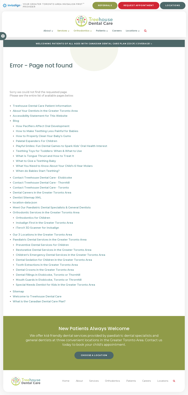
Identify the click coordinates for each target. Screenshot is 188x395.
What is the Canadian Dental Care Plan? (39, 295)
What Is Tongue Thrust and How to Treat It (44, 154)
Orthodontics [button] (81, 33)
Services (94, 374)
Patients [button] (101, 33)
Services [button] (62, 33)
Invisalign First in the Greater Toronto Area (44, 218)
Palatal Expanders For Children (36, 139)
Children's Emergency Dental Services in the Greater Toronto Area (60, 250)
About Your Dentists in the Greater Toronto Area (45, 110)
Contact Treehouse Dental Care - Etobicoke (42, 175)
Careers (117, 33)
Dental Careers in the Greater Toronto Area (42, 189)
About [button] (47, 33)
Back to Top (60, 390)
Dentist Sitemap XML (27, 194)
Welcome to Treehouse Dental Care (37, 290)
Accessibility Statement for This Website (40, 115)
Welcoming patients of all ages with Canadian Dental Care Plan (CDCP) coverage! (93, 43)
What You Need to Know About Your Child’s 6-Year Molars (54, 163)
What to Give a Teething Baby (35, 159)
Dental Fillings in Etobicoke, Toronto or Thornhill (48, 269)
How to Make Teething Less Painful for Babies (46, 130)
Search (38, 390)
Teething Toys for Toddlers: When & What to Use (48, 149)
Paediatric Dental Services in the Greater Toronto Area (49, 235)
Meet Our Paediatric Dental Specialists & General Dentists (51, 204)
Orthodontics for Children (33, 214)
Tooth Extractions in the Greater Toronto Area (46, 259)
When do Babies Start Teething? (37, 168)
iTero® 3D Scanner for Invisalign (37, 223)
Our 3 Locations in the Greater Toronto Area (42, 230)
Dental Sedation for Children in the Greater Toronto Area (54, 254)
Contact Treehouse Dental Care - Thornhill (41, 180)
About (79, 374)
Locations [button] (131, 33)
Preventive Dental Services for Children (42, 240)
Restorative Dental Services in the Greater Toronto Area (53, 245)
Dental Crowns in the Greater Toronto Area (44, 264)
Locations (172, 6)
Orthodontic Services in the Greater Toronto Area (46, 209)
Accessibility (26, 390)
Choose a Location (94, 349)
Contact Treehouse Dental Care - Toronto (41, 184)
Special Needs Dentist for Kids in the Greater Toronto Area (55, 279)
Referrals (104, 6)
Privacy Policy (10, 390)
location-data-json (25, 199)
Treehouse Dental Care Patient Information (42, 105)
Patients (131, 374)
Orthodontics (112, 374)
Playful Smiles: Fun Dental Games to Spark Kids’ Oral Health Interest (61, 144)
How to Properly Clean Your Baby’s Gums (43, 134)
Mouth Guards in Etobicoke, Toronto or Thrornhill (48, 274)
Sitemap (18, 285)
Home (65, 374)
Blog (16, 120)
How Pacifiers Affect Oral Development (42, 125)
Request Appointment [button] (138, 6)
